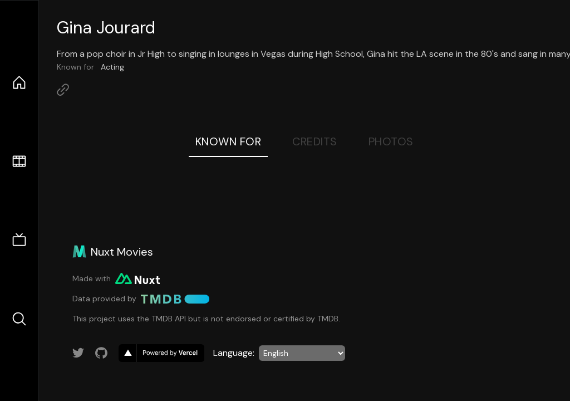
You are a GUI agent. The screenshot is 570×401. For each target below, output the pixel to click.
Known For (228, 141)
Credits (314, 141)
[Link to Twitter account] (78, 353)
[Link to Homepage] (63, 89)
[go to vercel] (161, 353)
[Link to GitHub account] (101, 353)
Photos (391, 141)
